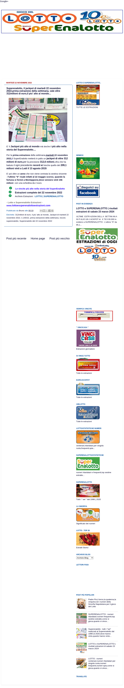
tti (31, 177)
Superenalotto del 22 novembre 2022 (35, 221)
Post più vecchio (59, 238)
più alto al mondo (29, 146)
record (62, 218)
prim (15, 155)
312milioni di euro (23, 215)
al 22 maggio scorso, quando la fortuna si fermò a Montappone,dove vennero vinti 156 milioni (35, 180)
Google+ (4, 1)
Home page (38, 238)
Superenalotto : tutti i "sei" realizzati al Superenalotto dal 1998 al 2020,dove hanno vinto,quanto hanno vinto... (101, 632)
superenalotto (12, 221)
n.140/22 (25, 218)
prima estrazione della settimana (44, 218)
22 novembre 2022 (52, 192)
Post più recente (16, 238)
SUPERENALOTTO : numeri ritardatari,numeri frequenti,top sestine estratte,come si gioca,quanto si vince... (101, 618)
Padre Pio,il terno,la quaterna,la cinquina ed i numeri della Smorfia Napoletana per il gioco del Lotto (102, 603)
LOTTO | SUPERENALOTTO (49, 196)
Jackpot (15, 146)
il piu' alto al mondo (40, 215)
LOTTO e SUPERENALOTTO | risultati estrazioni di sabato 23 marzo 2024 (101, 646)
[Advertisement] (62, 58)
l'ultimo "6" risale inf (18, 177)
